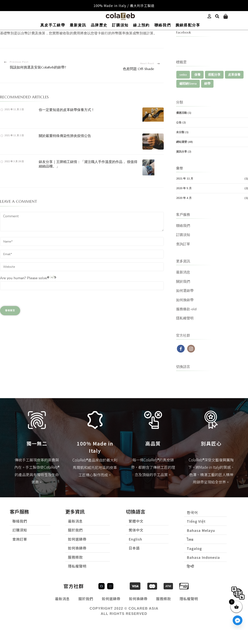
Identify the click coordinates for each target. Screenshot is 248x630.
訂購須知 (120, 25)
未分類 (180, 132)
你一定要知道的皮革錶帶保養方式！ (67, 109)
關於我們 (183, 281)
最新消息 (183, 272)
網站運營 (181, 142)
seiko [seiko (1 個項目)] (183, 75)
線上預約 (141, 25)
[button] (217, 16)
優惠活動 (181, 113)
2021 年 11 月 (184, 178)
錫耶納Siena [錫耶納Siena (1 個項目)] (188, 83)
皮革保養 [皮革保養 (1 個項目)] (234, 75)
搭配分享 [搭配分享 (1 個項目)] (214, 75)
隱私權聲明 (185, 318)
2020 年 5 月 (184, 188)
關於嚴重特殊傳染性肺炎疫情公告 (65, 135)
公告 (179, 122)
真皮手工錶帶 (52, 25)
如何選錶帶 (185, 290)
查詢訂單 (183, 244)
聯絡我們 (162, 25)
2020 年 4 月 (184, 198)
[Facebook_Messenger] (237, 620)
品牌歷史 (99, 25)
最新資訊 (78, 25)
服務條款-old (186, 309)
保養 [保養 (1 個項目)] (197, 75)
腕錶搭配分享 (188, 25)
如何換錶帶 (185, 300)
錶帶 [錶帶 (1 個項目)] (207, 83)
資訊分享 (181, 151)
